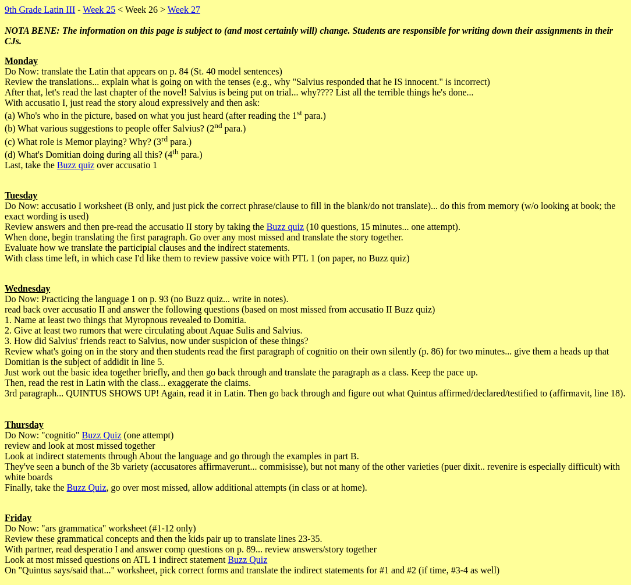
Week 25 (99, 10)
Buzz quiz (75, 165)
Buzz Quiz (102, 435)
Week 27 (184, 10)
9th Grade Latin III (40, 10)
